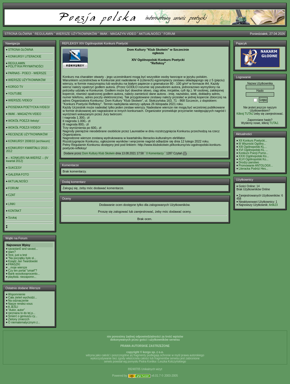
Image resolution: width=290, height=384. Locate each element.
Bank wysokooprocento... (24, 273)
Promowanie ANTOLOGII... (256, 165)
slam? (12, 251)
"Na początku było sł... (22, 258)
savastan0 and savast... (23, 248)
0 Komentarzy (155, 153)
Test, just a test (17, 255)
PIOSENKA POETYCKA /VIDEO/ (29, 107)
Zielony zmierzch (18, 319)
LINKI (11, 204)
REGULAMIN (44, 33)
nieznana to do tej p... (21, 313)
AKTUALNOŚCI (150, 33)
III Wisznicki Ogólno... (252, 143)
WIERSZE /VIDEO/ (20, 100)
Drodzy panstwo (249, 162)
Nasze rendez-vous (20, 303)
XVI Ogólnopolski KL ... (253, 150)
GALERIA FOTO (18, 174)
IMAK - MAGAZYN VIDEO (118, 33)
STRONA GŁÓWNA (18, 33)
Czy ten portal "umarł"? (22, 270)
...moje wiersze (17, 267)
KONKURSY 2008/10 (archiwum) (29, 141)
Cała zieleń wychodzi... (22, 297)
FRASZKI (14, 264)
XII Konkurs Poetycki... (253, 140)
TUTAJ (273, 123)
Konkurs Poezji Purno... (253, 153)
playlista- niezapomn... (22, 276)
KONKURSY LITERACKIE (24, 56)
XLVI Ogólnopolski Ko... (253, 159)
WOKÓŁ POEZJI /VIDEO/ (24, 127)
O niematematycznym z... (24, 322)
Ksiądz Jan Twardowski (23, 261)
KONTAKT (14, 210)
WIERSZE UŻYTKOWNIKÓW (76, 33)
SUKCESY (15, 167)
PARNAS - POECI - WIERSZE (27, 73)
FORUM (169, 33)
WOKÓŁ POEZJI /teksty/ (23, 120)
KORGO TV (15, 86)
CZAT (11, 195)
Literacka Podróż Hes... (253, 168)
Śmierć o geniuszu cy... (22, 316)
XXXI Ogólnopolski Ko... (254, 156)
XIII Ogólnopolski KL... (253, 146)
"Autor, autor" (16, 310)
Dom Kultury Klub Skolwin (98, 153)
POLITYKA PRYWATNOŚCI (25, 66)
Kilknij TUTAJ (244, 113)
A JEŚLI (13, 306)
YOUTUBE (15, 93)
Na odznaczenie (18, 300)
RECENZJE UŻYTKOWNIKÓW (28, 134)
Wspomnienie (16, 294)
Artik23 (273, 204)
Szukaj (12, 217)
